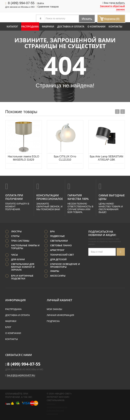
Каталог (12, 26)
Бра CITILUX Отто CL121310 (65, 158)
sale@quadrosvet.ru (21, 375)
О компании (96, 26)
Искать (85, 18)
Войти (40, 3)
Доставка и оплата (70, 26)
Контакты (115, 26)
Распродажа (30, 26)
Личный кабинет (59, 300)
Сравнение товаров (47, 6)
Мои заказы (54, 309)
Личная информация (60, 315)
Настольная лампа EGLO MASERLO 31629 (23, 158)
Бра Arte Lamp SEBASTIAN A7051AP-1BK (106, 158)
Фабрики (48, 26)
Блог (8, 326)
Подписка (53, 320)
